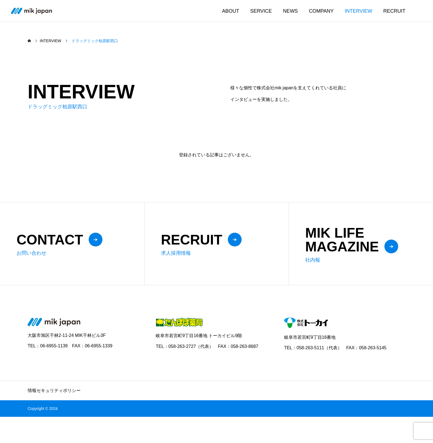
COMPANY (321, 11)
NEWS (290, 11)
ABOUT (230, 11)
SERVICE (261, 11)
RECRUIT (394, 11)
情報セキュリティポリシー (54, 390)
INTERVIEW (358, 11)
